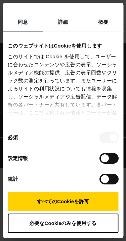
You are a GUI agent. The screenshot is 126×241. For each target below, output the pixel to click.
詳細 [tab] (63, 22)
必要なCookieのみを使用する (62, 223)
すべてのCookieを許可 (63, 201)
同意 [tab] (23, 22)
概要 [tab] (103, 22)
